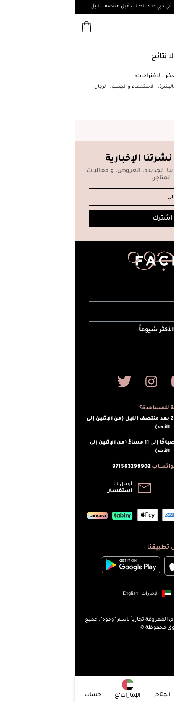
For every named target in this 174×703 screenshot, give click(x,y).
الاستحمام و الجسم (57, 87)
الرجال (25, 87)
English (55, 593)
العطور (127, 87)
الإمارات (74, 593)
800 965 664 (119, 491)
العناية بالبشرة (99, 87)
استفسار (44, 491)
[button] (82, 594)
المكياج (147, 87)
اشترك (87, 218)
